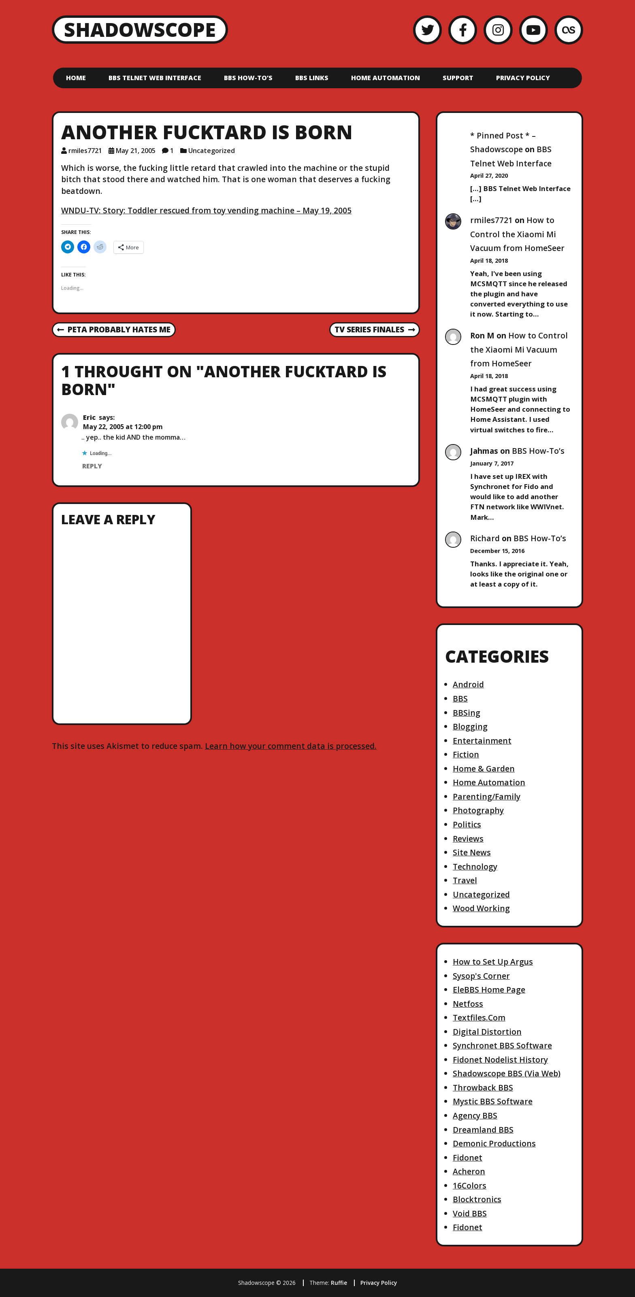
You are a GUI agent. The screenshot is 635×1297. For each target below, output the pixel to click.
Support (458, 77)
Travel (465, 880)
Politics (467, 824)
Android (468, 684)
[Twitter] (427, 29)
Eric (89, 417)
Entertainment (482, 740)
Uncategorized (211, 150)
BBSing (466, 712)
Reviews (468, 838)
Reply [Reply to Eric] (92, 465)
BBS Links (311, 77)
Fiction (466, 754)
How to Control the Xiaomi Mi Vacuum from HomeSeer (517, 234)
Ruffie (339, 1282)
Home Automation (385, 77)
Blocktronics (477, 1199)
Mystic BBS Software (493, 1101)
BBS (460, 698)
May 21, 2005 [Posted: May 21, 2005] (136, 150)
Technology (475, 866)
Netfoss (468, 1003)
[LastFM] (568, 29)
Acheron (469, 1171)
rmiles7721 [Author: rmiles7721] (85, 150)
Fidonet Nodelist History (500, 1059)
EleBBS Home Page (489, 989)
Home (76, 77)
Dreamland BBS (483, 1129)
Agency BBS (475, 1115)
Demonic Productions (494, 1143)
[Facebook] (462, 29)
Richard (485, 538)
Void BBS (470, 1213)
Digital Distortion (487, 1031)
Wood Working (481, 908)
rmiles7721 (491, 220)
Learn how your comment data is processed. (291, 745)
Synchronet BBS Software (502, 1045)
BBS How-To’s (248, 77)
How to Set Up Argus (493, 961)
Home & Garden (484, 768)
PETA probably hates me (114, 330)
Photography (478, 810)
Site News (472, 852)
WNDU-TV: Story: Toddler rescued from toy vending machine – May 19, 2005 (206, 210)
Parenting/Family (486, 796)
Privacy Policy (523, 77)
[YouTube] (533, 29)
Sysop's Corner (481, 975)
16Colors (469, 1185)
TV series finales (374, 330)
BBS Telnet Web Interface (155, 77)
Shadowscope (140, 29)
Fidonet (467, 1157)
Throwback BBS (483, 1087)
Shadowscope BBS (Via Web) (506, 1073)
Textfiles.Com (479, 1017)
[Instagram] (498, 29)
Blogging (470, 726)
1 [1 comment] (172, 150)
